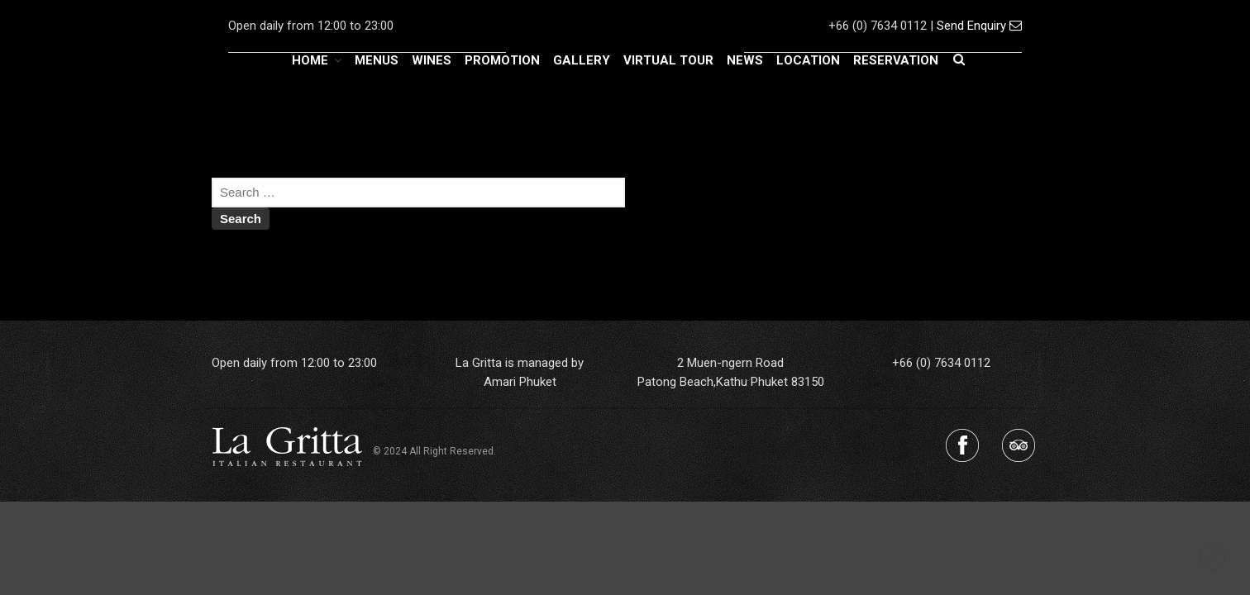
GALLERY (581, 60)
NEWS (745, 60)
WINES (431, 60)
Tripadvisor (1018, 445)
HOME (310, 60)
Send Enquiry (979, 25)
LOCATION (808, 60)
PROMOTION (502, 60)
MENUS (376, 60)
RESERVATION (895, 60)
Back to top (1212, 557)
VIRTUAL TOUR (668, 60)
